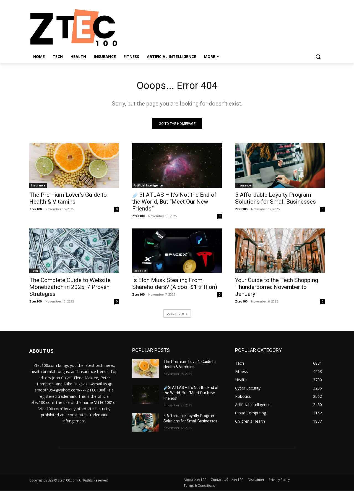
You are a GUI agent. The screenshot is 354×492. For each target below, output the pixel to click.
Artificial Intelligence (148, 187)
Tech (34, 272)
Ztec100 (35, 210)
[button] (318, 56)
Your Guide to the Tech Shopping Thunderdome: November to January (276, 288)
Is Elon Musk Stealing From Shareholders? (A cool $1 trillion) (174, 285)
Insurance (38, 187)
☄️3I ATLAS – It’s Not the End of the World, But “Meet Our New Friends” (174, 203)
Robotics (140, 272)
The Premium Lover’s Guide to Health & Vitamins (68, 199)
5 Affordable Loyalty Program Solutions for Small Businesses (275, 199)
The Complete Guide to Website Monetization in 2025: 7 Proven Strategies (70, 288)
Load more (177, 314)
